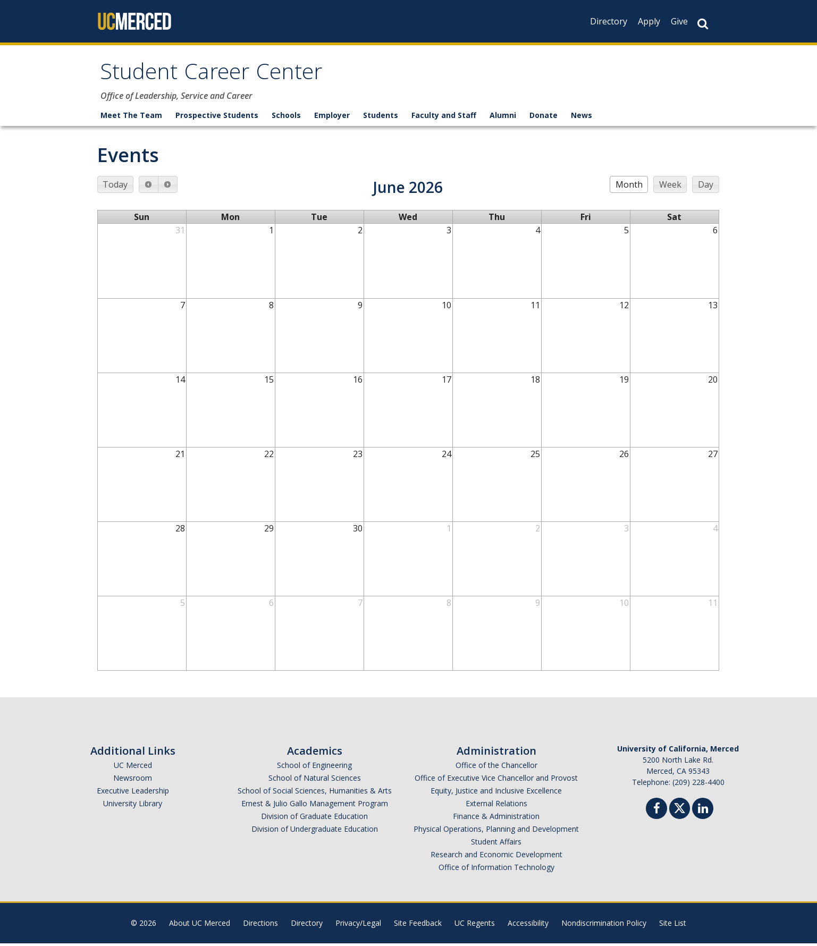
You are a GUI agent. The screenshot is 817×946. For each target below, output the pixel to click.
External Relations (496, 806)
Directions (260, 925)
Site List (672, 925)
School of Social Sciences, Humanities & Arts (315, 793)
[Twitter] (679, 809)
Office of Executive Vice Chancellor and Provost (496, 780)
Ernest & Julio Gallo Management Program (314, 806)
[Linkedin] (702, 812)
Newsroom (132, 780)
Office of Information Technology (496, 870)
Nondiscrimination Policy (603, 925)
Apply (649, 21)
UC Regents (474, 925)
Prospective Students (216, 118)
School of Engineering (314, 768)
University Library (132, 806)
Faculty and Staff (443, 118)
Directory (608, 21)
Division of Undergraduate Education (314, 831)
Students (380, 118)
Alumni (503, 118)
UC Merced (133, 768)
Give (679, 21)
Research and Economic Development (496, 857)
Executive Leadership (133, 793)
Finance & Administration (496, 819)
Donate (543, 118)
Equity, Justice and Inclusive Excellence (496, 793)
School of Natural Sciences (314, 780)
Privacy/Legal (358, 925)
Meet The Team (131, 118)
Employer (332, 118)
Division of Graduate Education (314, 819)
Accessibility (528, 925)
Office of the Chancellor (496, 768)
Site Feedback (418, 925)
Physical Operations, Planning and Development (496, 831)
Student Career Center (221, 76)
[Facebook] (656, 812)
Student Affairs (496, 844)
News (581, 118)
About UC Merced (199, 925)
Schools (286, 118)
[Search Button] (703, 23)
